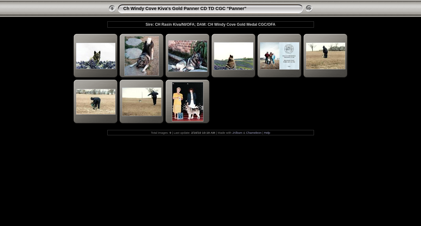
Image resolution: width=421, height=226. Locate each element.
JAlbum (237, 132)
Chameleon (253, 132)
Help (267, 132)
